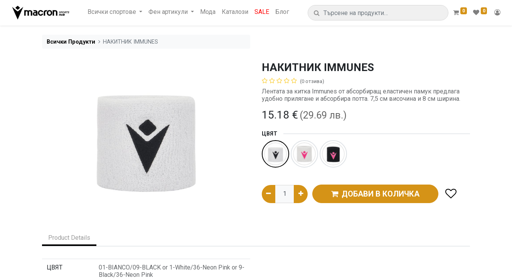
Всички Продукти (71, 42)
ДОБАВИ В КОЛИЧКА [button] (375, 193)
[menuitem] (208, 12)
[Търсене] (317, 13)
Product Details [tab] (69, 237)
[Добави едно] (300, 194)
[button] (450, 194)
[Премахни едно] (268, 194)
